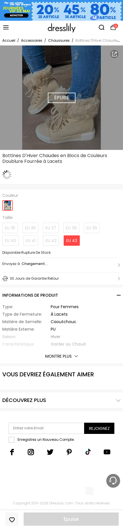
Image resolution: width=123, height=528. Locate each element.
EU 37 (51, 228)
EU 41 (31, 240)
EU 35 (10, 228)
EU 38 (71, 228)
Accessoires (31, 40)
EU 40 (10, 240)
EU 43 (71, 240)
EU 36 (30, 228)
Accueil (8, 40)
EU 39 (91, 228)
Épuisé (71, 519)
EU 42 (51, 240)
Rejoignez (99, 428)
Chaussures (59, 40)
